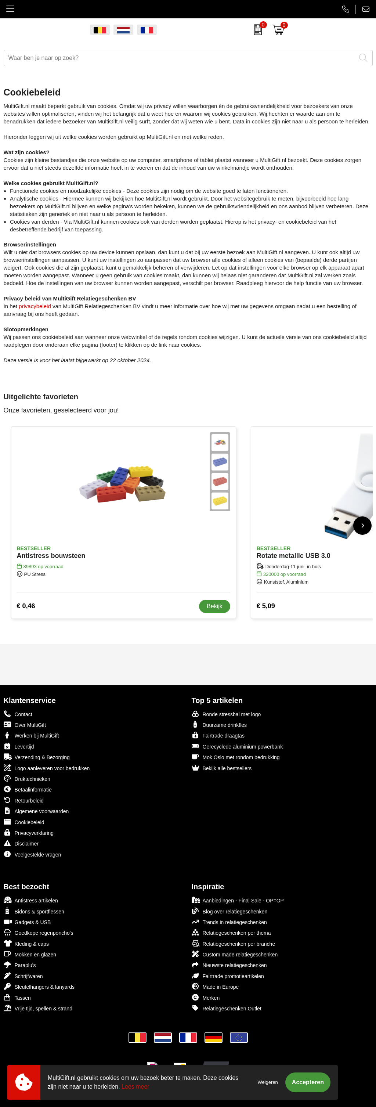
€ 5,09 (266, 606)
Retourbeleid (24, 800)
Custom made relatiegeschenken (235, 954)
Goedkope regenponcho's (38, 932)
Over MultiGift (25, 724)
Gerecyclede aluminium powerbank (237, 746)
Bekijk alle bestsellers (222, 767)
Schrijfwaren (23, 975)
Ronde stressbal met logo (226, 713)
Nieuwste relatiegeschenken (229, 964)
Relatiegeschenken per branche (233, 943)
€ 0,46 (26, 606)
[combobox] (180, 58)
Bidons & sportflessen (34, 911)
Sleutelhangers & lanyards (39, 986)
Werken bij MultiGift (31, 735)
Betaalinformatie (28, 789)
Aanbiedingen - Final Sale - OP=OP (238, 900)
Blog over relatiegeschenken (230, 911)
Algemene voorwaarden (36, 810)
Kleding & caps (26, 943)
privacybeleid (35, 306)
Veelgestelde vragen (32, 854)
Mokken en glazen (30, 954)
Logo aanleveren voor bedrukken (47, 767)
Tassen (17, 997)
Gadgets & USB (27, 921)
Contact (18, 714)
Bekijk (215, 606)
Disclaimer (21, 843)
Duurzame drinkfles (219, 724)
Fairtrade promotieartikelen (228, 975)
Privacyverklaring (29, 832)
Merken (206, 997)
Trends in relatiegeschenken (229, 921)
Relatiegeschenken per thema (231, 932)
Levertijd (19, 746)
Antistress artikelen (31, 900)
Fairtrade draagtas (218, 735)
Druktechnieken (27, 778)
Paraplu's (20, 964)
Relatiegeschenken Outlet (226, 1008)
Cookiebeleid (24, 821)
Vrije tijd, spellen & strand (38, 1008)
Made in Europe (215, 986)
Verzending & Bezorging (37, 756)
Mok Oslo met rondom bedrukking (236, 756)
